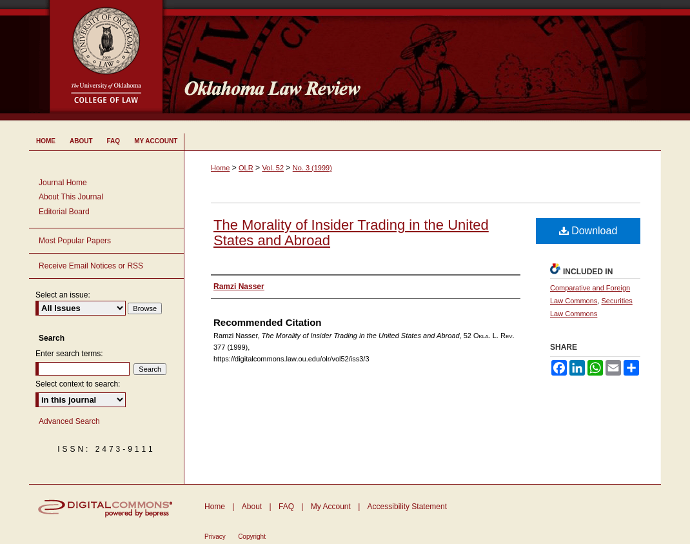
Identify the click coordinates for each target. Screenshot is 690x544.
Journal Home (63, 182)
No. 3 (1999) (312, 168)
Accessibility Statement (407, 506)
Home (220, 168)
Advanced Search (69, 421)
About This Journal (71, 196)
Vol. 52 (273, 168)
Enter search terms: (69, 353)
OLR (246, 168)
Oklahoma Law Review (417, 60)
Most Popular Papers (75, 240)
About (252, 506)
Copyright (252, 536)
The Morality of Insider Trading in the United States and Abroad (351, 232)
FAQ (286, 506)
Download (588, 230)
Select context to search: (77, 383)
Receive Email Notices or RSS (91, 265)
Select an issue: (62, 294)
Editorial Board (64, 211)
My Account (331, 506)
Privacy (215, 536)
